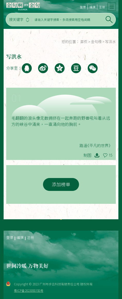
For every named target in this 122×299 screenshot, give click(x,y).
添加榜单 (61, 184)
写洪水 (110, 42)
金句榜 (96, 42)
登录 (83, 7)
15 (110, 155)
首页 (84, 42)
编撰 (92, 7)
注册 (102, 7)
